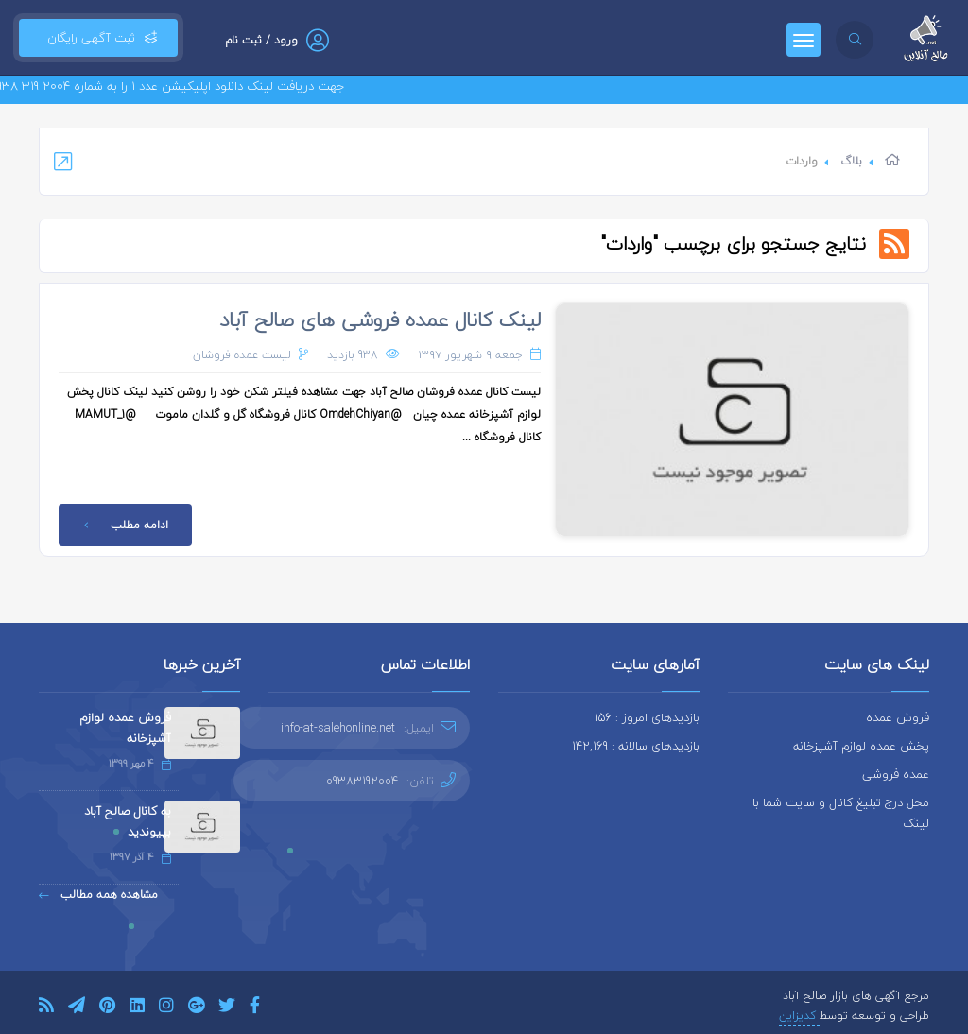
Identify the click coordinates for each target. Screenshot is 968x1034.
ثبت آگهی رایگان (98, 38)
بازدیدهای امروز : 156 (647, 717)
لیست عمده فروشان (242, 355)
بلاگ (851, 161)
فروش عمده (897, 717)
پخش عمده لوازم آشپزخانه (861, 745)
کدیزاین (799, 1015)
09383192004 (362, 780)
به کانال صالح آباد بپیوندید (127, 821)
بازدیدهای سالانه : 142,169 (636, 745)
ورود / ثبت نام (261, 40)
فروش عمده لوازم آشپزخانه (125, 728)
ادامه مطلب (123, 525)
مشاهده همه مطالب (98, 895)
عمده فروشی (895, 774)
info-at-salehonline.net (338, 727)
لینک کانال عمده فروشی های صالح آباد (380, 319)
